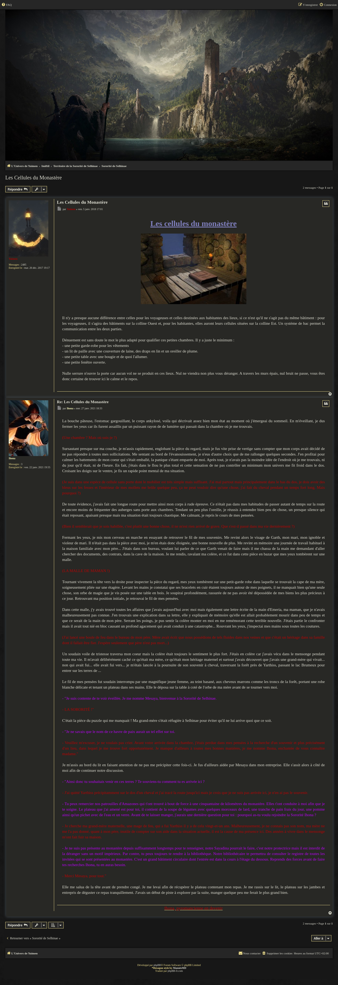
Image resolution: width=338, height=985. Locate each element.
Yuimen (13, 258)
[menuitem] (6, 5)
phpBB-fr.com (175, 970)
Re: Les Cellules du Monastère (83, 402)
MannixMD (179, 968)
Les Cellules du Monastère (33, 177)
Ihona (12, 458)
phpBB (157, 965)
